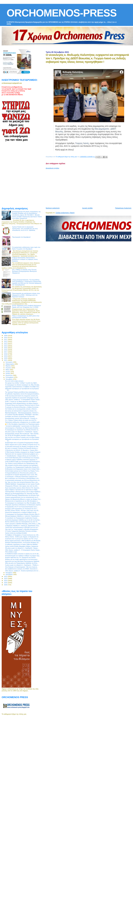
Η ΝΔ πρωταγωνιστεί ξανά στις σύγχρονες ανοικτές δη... (22, 396)
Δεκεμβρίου (9, 574)
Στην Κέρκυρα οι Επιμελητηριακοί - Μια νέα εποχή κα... (21, 567)
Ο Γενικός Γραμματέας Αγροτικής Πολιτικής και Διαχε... (21, 531)
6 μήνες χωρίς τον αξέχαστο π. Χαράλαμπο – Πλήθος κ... (22, 565)
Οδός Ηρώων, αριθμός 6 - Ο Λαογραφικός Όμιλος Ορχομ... (23, 399)
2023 (6, 578)
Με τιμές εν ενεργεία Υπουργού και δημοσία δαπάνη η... (22, 448)
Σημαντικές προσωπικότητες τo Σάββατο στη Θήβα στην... (22, 386)
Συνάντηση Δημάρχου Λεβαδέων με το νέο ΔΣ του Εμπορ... (23, 520)
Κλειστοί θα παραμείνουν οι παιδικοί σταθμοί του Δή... (21, 512)
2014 (6, 346)
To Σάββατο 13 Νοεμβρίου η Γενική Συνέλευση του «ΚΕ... (22, 535)
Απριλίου (9, 368)
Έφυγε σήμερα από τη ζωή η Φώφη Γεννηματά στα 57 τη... (22, 444)
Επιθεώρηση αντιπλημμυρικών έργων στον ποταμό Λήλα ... (23, 469)
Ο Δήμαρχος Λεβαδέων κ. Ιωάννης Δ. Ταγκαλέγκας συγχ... (22, 525)
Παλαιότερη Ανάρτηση (123, 208)
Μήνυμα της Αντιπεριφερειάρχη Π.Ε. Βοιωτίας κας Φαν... (22, 493)
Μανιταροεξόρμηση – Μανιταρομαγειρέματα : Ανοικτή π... (22, 413)
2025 (6, 582)
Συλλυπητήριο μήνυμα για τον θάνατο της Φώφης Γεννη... (22, 471)
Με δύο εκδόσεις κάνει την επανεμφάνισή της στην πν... (21, 521)
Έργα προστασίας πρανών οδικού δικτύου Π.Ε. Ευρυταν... (22, 488)
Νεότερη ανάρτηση (53, 208)
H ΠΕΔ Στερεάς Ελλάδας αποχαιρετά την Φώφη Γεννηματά (22, 452)
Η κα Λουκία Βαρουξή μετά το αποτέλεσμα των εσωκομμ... (22, 457)
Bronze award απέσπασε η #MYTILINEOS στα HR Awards (22, 540)
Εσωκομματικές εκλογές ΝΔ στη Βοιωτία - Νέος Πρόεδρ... (22, 433)
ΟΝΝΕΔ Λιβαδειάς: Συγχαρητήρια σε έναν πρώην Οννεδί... (22, 484)
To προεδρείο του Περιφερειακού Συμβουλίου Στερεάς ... (22, 518)
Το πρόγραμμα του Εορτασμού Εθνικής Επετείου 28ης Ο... (22, 514)
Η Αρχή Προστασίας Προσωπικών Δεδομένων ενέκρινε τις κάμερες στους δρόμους (25, 259)
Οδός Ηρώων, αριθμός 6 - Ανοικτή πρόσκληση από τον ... (22, 570)
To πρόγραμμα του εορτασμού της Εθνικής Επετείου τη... (22, 430)
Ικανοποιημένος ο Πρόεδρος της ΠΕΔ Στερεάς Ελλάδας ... (22, 428)
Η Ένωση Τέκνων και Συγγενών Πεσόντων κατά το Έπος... (22, 405)
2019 (6, 356)
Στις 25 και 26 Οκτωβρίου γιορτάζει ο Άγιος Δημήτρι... (21, 435)
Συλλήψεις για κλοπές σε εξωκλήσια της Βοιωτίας (20, 416)
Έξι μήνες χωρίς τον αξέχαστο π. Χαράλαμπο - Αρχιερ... (22, 431)
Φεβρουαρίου (10, 364)
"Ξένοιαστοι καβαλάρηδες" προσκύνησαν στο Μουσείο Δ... (22, 426)
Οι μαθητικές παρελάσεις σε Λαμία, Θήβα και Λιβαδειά (21, 544)
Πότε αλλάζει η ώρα (11, 552)
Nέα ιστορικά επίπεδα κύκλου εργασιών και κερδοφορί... (22, 465)
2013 (6, 344)
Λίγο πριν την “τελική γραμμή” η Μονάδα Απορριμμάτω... (22, 529)
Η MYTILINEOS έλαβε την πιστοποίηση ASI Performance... (23, 461)
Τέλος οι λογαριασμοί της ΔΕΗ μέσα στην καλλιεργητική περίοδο (25, 316)
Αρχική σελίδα (87, 208)
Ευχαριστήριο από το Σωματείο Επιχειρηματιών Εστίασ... (22, 442)
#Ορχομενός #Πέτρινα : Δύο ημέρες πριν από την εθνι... (21, 486)
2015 (6, 348)
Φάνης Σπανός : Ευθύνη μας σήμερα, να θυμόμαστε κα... (22, 537)
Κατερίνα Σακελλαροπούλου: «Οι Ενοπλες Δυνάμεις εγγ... (22, 542)
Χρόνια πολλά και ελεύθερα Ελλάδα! (16, 533)
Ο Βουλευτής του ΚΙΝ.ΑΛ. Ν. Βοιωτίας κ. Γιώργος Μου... (22, 450)
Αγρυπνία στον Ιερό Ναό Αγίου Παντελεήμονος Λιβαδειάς (22, 561)
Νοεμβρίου (9, 572)
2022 (6, 576)
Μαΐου (8, 369)
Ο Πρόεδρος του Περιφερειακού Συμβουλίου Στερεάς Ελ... (22, 467)
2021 (6, 360)
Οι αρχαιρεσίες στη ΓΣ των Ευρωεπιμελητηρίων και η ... (21, 506)
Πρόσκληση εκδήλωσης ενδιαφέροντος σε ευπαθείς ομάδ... (23, 422)
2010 (6, 337)
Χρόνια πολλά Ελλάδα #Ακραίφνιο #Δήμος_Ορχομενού (21, 546)
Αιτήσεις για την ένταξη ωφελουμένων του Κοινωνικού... (21, 559)
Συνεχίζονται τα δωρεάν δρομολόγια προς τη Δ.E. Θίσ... (21, 474)
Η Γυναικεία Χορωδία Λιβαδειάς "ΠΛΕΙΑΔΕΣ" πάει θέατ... (22, 414)
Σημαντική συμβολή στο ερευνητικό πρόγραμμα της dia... (22, 397)
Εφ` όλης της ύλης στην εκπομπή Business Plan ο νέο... (22, 482)
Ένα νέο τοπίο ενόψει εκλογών (14, 381)
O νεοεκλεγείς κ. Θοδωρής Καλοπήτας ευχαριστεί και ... (21, 476)
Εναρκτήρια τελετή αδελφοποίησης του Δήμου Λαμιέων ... (22, 403)
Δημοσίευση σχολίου (52, 168)
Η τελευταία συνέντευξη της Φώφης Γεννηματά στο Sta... (22, 446)
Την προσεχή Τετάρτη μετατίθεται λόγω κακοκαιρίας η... (21, 392)
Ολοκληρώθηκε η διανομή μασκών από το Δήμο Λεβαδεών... (23, 491)
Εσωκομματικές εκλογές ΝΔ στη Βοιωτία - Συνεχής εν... (21, 418)
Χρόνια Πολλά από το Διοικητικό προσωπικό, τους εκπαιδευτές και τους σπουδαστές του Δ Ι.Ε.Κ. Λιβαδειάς (25, 228)
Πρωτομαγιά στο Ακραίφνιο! (21, 237)
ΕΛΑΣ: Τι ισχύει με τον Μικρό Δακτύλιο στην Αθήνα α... (21, 401)
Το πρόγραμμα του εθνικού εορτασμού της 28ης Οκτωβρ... (22, 385)
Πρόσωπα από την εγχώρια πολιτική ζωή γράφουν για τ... (22, 454)
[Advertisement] (78, 187)
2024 (6, 580)
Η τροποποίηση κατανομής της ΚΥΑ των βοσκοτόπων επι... (23, 480)
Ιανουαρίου (9, 362)
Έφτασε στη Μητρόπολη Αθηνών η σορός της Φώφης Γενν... (23, 499)
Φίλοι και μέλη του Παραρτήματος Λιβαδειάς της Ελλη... (21, 563)
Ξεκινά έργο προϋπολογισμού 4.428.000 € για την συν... (22, 527)
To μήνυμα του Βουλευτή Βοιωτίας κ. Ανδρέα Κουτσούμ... (22, 407)
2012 (6, 342)
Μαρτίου (8, 366)
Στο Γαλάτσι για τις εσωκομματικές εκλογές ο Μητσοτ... (21, 409)
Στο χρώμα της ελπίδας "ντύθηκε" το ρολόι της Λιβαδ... (21, 383)
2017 (6, 352)
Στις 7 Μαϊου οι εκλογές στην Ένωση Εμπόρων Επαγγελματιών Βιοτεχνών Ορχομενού (24, 271)
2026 (6, 585)
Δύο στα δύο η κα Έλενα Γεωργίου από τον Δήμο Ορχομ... (22, 437)
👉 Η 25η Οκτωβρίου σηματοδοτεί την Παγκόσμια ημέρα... (22, 424)
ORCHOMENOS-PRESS (62, 13)
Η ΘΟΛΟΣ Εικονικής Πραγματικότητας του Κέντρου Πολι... (22, 495)
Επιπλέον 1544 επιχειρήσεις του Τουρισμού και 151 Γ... (21, 508)
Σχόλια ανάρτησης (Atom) (65, 213)
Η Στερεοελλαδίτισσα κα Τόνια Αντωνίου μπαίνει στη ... (21, 473)
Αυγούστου (9, 375)
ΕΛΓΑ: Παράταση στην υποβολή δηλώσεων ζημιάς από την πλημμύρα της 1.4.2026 (26, 306)
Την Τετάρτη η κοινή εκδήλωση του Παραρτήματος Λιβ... (21, 463)
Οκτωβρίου (9, 379)
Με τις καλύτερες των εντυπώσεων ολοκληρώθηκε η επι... (22, 478)
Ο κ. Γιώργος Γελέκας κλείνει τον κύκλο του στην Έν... (21, 420)
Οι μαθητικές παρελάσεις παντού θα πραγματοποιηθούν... (22, 394)
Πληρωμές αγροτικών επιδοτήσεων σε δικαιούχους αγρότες (23, 504)
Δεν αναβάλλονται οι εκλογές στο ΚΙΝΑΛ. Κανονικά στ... (21, 569)
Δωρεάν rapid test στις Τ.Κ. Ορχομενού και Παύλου (20, 557)
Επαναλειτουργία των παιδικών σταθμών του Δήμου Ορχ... (22, 555)
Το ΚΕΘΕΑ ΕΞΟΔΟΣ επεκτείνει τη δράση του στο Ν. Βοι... (22, 554)
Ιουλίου (8, 373)
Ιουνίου (8, 371)
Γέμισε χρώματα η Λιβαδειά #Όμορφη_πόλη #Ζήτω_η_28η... (23, 523)
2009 (6, 335)
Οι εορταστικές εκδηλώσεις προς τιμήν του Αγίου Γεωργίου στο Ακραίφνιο (26, 248)
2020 (6, 358)
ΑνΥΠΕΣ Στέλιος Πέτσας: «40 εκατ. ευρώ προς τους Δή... (22, 510)
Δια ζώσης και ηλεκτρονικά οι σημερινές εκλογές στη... (21, 411)
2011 (6, 339)
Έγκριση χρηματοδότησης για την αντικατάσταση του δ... (22, 497)
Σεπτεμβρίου (10, 377)
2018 (6, 354)
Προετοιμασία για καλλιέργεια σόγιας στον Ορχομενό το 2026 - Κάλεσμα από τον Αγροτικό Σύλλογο (26, 295)
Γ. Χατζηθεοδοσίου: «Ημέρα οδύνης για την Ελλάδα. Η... (22, 456)
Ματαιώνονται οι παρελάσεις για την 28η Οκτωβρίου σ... (22, 501)
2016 (6, 350)
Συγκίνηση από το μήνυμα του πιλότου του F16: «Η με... (22, 538)
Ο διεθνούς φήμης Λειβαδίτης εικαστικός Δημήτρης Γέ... (21, 459)
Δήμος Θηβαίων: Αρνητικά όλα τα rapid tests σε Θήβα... (21, 489)
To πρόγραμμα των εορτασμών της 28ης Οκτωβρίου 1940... (23, 503)
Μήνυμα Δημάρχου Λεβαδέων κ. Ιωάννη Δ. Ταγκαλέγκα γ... (22, 516)
